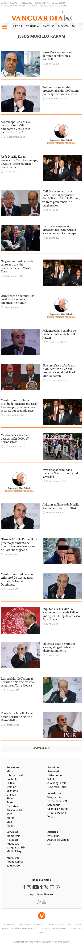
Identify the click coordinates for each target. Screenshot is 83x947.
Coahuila (32, 26)
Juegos (17, 26)
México (63, 26)
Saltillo (48, 26)
